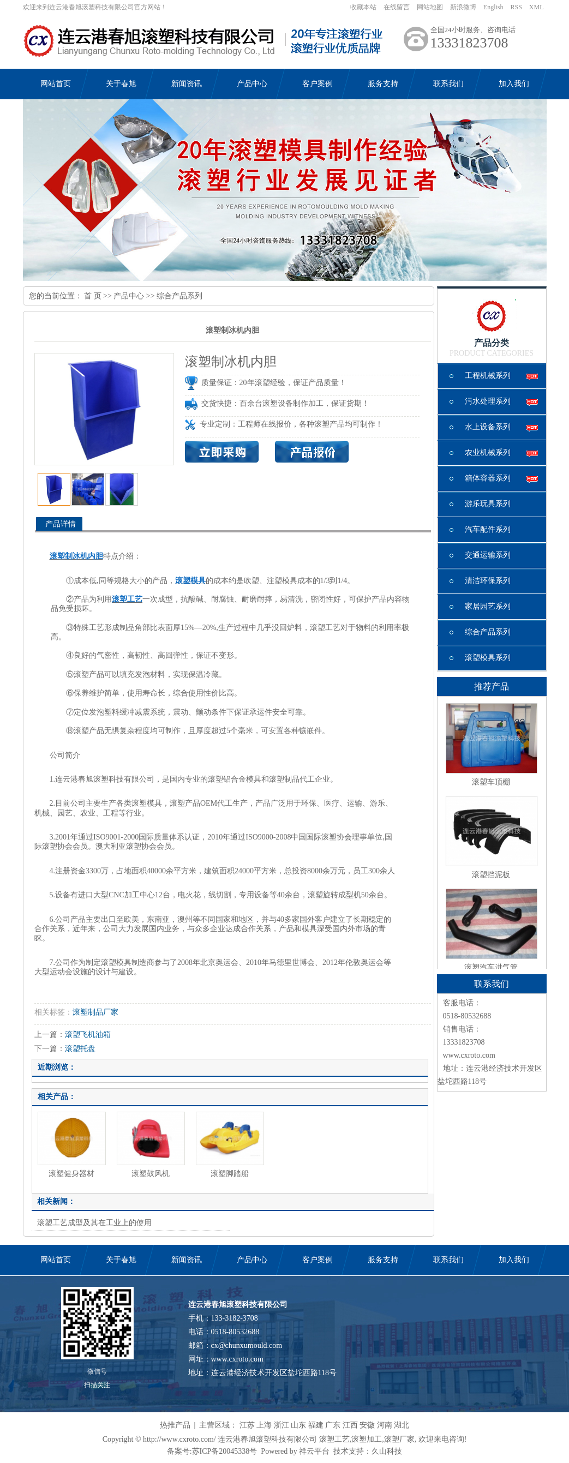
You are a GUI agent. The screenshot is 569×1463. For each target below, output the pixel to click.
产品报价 (312, 452)
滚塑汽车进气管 (491, 967)
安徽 (367, 1425)
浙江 (281, 1425)
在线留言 (397, 7)
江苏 (247, 1425)
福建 (316, 1425)
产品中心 (252, 84)
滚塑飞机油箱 (88, 1034)
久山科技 (387, 1451)
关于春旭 (121, 84)
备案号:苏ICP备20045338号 (212, 1451)
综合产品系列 (179, 296)
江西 (350, 1425)
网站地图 (430, 7)
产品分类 (491, 342)
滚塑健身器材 (71, 1174)
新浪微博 (463, 7)
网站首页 (55, 84)
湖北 (401, 1425)
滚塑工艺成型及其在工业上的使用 (94, 1223)
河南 (384, 1425)
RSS (516, 7)
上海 (264, 1425)
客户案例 (317, 84)
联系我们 (448, 84)
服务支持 (383, 84)
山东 (298, 1425)
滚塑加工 (366, 1439)
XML (536, 7)
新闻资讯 (186, 84)
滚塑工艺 (334, 1439)
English (493, 7)
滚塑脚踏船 (230, 1174)
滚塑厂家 (399, 1439)
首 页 (92, 296)
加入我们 (514, 84)
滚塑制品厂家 (95, 1012)
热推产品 (175, 1425)
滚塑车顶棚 (491, 782)
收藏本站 (363, 7)
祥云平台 (314, 1451)
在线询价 (222, 452)
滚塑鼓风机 (150, 1174)
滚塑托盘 (80, 1049)
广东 (332, 1425)
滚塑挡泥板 (491, 875)
